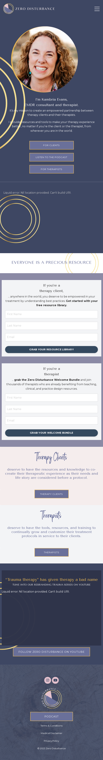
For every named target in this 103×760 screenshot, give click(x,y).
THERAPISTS (51, 552)
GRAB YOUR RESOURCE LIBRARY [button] (51, 349)
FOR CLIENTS (51, 145)
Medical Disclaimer (51, 733)
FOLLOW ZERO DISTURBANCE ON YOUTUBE (51, 651)
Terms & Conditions (51, 725)
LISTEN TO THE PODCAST (51, 157)
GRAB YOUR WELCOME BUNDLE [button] (51, 432)
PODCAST (51, 716)
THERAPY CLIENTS (51, 494)
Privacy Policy (51, 740)
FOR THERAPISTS (51, 169)
